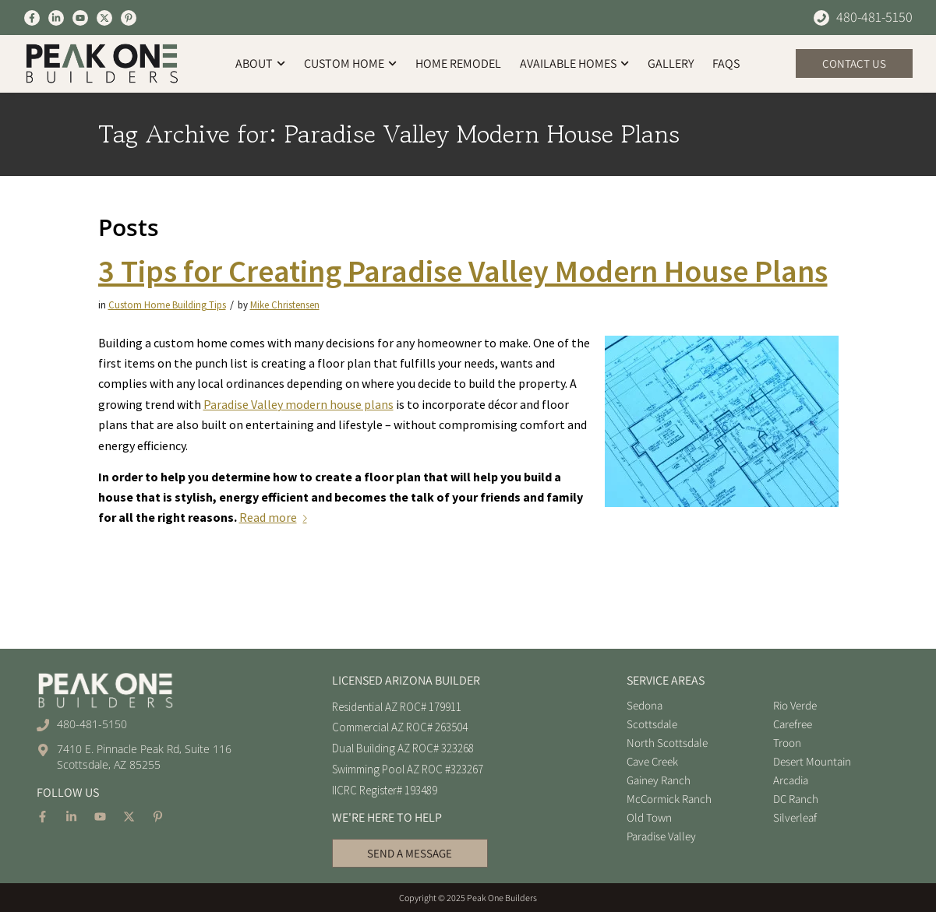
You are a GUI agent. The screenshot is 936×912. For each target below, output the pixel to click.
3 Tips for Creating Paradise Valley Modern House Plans (463, 271)
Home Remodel (458, 63)
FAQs (726, 63)
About (260, 63)
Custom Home (350, 63)
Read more (276, 517)
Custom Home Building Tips (167, 305)
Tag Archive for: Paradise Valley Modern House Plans (389, 134)
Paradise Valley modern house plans (298, 404)
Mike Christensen (285, 305)
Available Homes (574, 63)
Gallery (671, 63)
